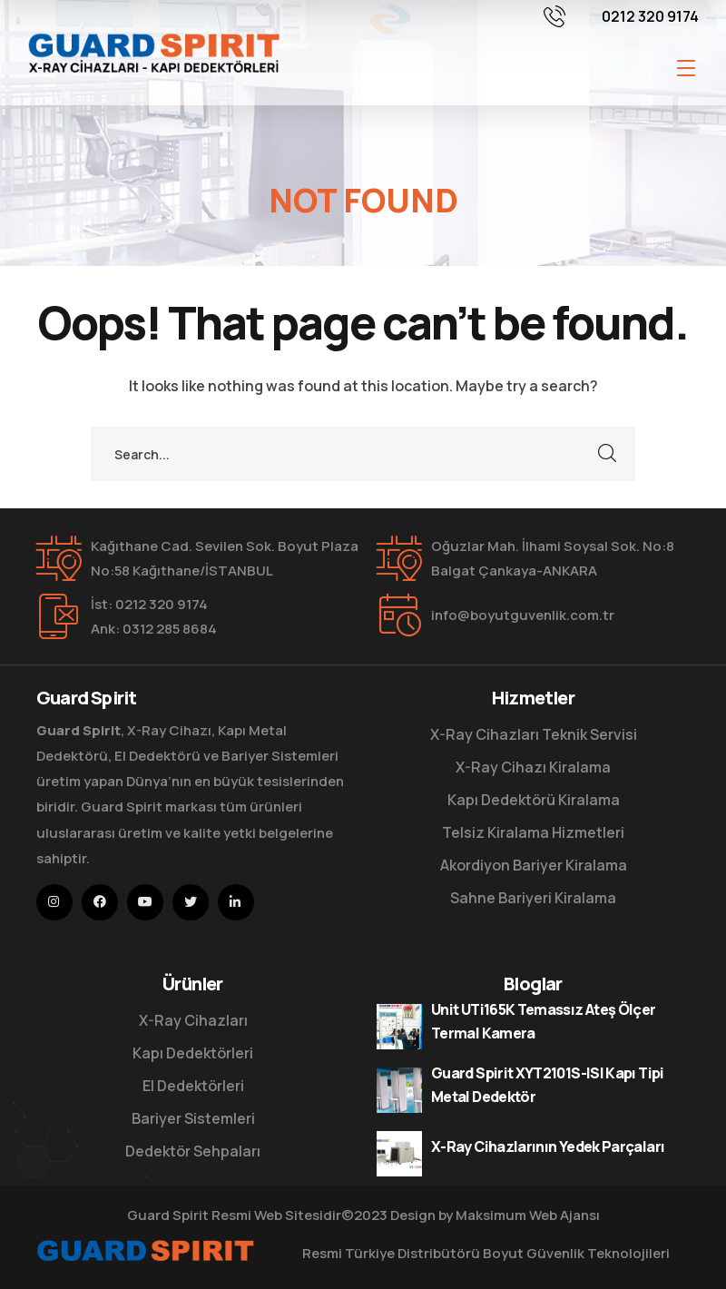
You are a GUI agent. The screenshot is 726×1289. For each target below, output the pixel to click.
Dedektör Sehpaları (192, 1151)
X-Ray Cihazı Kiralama (533, 767)
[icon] (54, 902)
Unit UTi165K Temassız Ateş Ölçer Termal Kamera (543, 1021)
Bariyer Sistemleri (193, 1118)
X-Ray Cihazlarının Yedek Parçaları (547, 1146)
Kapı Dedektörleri (192, 1053)
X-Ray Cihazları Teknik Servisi (533, 734)
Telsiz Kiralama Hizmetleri (533, 832)
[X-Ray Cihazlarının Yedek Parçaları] (399, 1153)
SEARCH (608, 454)
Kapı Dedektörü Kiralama (533, 800)
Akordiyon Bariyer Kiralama (533, 865)
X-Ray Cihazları (193, 1020)
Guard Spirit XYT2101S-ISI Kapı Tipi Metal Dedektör (547, 1085)
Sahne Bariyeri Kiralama (533, 898)
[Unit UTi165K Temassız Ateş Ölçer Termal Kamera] (399, 1026)
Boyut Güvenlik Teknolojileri (576, 1253)
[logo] (153, 51)
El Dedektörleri (193, 1086)
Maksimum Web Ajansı (528, 1215)
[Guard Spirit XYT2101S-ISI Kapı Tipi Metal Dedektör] (399, 1090)
